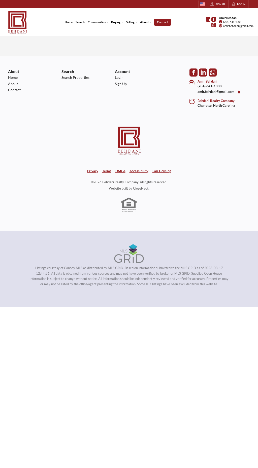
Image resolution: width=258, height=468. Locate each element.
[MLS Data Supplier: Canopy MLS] (129, 253)
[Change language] (202, 4)
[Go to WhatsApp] (213, 25)
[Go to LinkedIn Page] (208, 19)
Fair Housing (161, 171)
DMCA (120, 171)
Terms (106, 171)
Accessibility (139, 171)
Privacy (92, 171)
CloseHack (141, 188)
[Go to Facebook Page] (213, 19)
